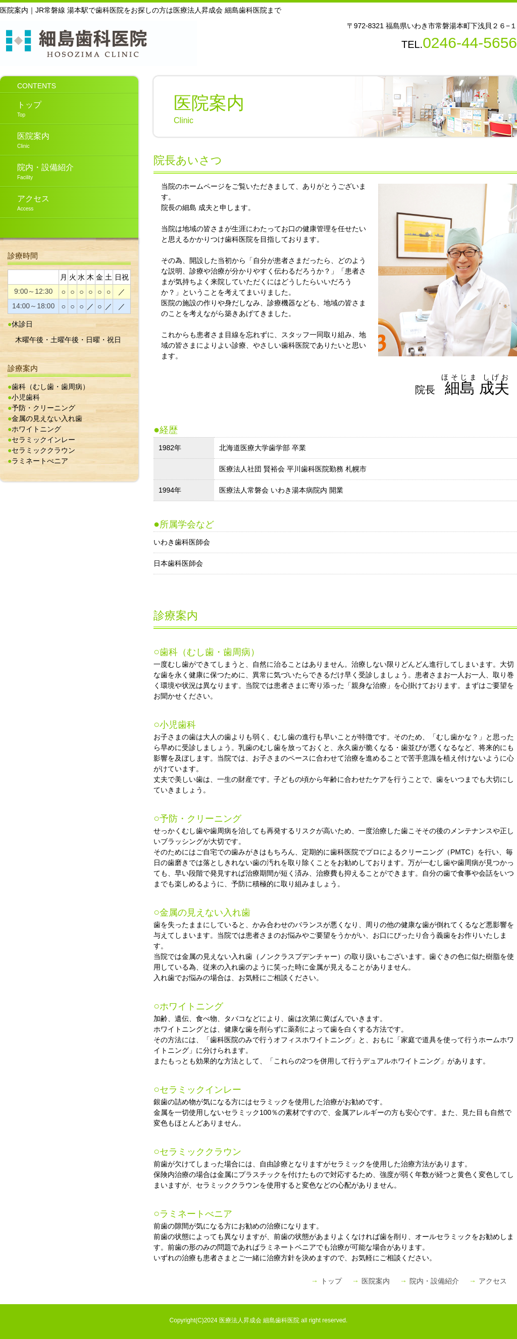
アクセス (24, 202)
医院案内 (24, 140)
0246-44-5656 (470, 42)
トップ (20, 109)
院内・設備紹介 (37, 171)
